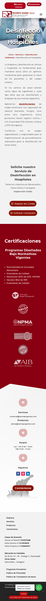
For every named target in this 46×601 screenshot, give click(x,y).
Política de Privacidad (15, 573)
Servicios (19, 55)
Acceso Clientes (18, 5)
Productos (10, 525)
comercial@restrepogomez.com (23, 416)
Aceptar (23, 594)
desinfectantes (27, 104)
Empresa (10, 518)
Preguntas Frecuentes (16, 569)
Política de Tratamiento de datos (21, 577)
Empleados (35, 4)
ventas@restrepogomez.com (23, 424)
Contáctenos (23, 488)
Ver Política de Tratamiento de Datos (23, 597)
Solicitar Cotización (24, 213)
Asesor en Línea (24, 203)
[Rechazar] (43, 591)
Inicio (10, 55)
